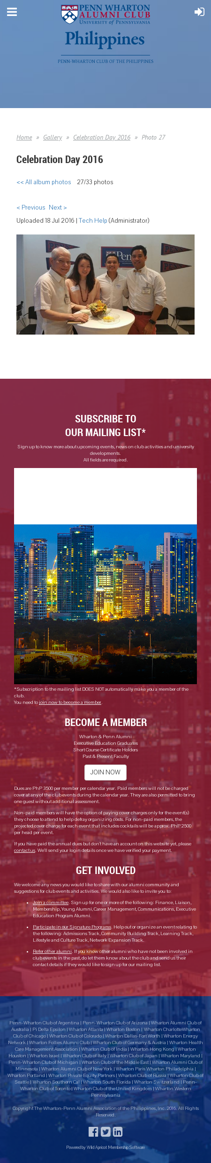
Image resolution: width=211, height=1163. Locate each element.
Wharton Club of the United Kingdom (113, 1088)
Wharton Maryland (180, 1056)
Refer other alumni (52, 951)
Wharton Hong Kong (152, 1049)
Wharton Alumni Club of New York (77, 1069)
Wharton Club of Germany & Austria (129, 1042)
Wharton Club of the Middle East (115, 1062)
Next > (58, 207)
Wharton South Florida (107, 1082)
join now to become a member (70, 702)
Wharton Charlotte (163, 1029)
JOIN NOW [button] (105, 772)
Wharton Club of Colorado (76, 1036)
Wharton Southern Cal (56, 1082)
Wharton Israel (45, 1056)
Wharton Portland (26, 1075)
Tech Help (93, 221)
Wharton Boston (123, 1029)
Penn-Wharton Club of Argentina (44, 1023)
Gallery (52, 137)
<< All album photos (43, 182)
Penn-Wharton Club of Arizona (115, 1023)
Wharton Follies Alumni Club (59, 1042)
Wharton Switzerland (157, 1082)
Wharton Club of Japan (134, 1056)
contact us (24, 850)
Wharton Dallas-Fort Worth (132, 1036)
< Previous (30, 207)
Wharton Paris (131, 1069)
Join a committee (50, 902)
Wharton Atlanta (86, 1029)
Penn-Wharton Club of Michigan (43, 1062)
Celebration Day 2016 (101, 137)
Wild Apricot (97, 1147)
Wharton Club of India (104, 1049)
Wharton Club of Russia (142, 1075)
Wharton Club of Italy (84, 1056)
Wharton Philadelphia (170, 1069)
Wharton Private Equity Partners (81, 1075)
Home (24, 137)
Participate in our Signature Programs (72, 927)
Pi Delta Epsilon (49, 1029)
